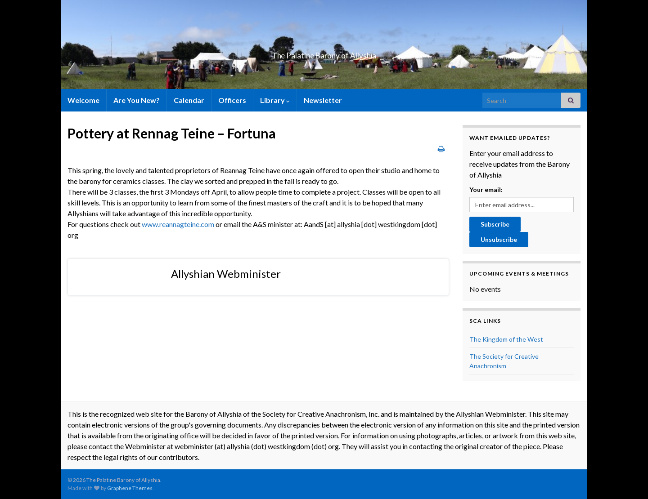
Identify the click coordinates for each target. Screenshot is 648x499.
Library (275, 100)
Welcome (83, 100)
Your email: (486, 189)
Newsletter (323, 100)
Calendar (189, 100)
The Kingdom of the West (506, 339)
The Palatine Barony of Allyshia (324, 53)
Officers (232, 100)
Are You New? (136, 100)
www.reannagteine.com (178, 224)
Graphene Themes (130, 488)
